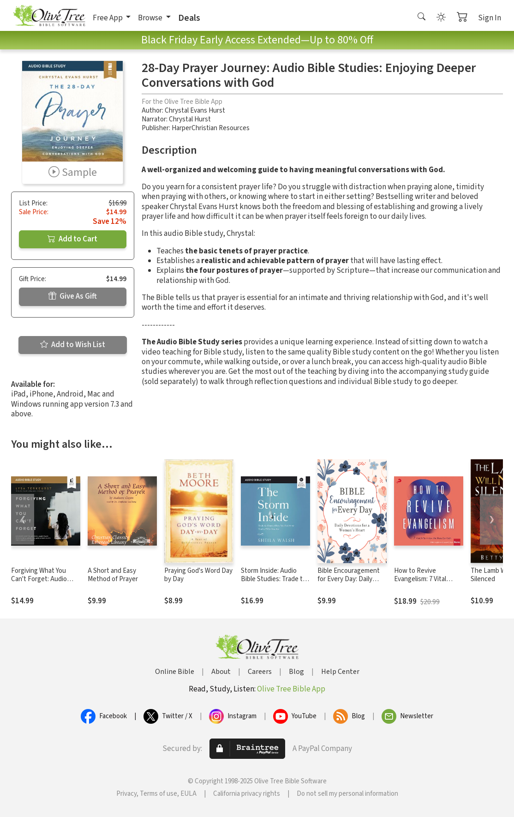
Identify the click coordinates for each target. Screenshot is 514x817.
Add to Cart (72, 239)
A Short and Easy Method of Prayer (113, 575)
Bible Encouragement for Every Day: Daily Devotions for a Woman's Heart (348, 584)
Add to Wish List (72, 344)
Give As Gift (72, 296)
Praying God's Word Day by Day (198, 575)
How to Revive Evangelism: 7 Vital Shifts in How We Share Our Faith (427, 584)
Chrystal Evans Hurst (195, 110)
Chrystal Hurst (190, 119)
